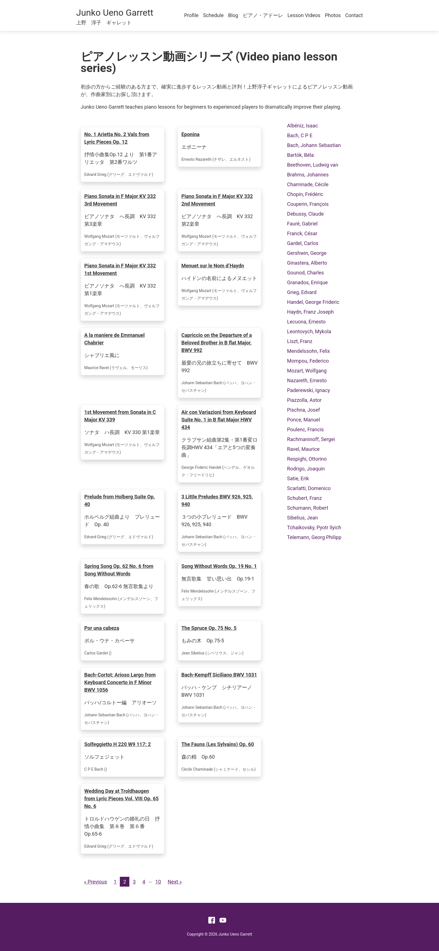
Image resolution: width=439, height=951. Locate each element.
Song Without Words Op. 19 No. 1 (219, 566)
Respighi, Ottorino (307, 459)
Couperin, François (308, 204)
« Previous (95, 882)
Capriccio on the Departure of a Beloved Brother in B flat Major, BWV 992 (216, 342)
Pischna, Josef (303, 410)
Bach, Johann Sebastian (314, 145)
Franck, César (302, 233)
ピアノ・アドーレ (263, 15)
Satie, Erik (298, 478)
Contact (354, 15)
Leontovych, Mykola (309, 331)
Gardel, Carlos (302, 243)
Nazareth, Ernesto (307, 380)
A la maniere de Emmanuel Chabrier (114, 339)
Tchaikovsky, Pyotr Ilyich (314, 527)
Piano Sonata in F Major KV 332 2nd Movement (217, 200)
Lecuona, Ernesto (306, 322)
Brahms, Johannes (307, 175)
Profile (191, 15)
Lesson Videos (304, 15)
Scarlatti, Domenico (309, 488)
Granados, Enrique (307, 282)
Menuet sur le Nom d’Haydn (212, 266)
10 (158, 882)
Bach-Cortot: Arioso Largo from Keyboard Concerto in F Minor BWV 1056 (120, 682)
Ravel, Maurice (303, 449)
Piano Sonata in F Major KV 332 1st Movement (120, 269)
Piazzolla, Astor (304, 400)
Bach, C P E (299, 135)
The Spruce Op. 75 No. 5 (209, 628)
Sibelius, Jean (302, 518)
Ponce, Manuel (303, 420)
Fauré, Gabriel (302, 224)
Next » (175, 882)
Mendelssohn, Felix (308, 351)
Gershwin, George (306, 253)
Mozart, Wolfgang (306, 371)
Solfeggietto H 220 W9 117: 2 (117, 744)
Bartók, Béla (300, 155)
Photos (333, 15)
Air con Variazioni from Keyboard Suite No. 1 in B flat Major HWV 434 (218, 419)
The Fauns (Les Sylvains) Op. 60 (217, 744)
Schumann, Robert (307, 508)
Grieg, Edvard (301, 292)
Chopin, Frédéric (305, 194)
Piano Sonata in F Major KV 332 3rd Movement (120, 200)
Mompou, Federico (308, 361)
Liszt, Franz (299, 341)
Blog (233, 15)
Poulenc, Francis (305, 429)
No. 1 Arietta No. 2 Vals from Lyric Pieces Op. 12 (116, 138)
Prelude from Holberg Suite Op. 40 (119, 500)
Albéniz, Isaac (302, 126)
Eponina (190, 134)
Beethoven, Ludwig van (312, 165)
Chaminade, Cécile (307, 184)
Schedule (213, 15)
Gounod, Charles (305, 273)
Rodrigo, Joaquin (306, 469)
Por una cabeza (101, 628)
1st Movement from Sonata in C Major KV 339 (120, 416)
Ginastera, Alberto (307, 263)
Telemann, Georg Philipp (314, 537)
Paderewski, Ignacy (308, 390)
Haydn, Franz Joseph (310, 312)
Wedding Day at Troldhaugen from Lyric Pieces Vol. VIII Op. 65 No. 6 (121, 798)
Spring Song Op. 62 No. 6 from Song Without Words (118, 570)
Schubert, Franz (304, 498)
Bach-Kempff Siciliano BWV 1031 (219, 675)
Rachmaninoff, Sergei (311, 439)
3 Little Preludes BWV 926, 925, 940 (217, 500)
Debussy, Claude (305, 214)
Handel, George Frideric (313, 302)
